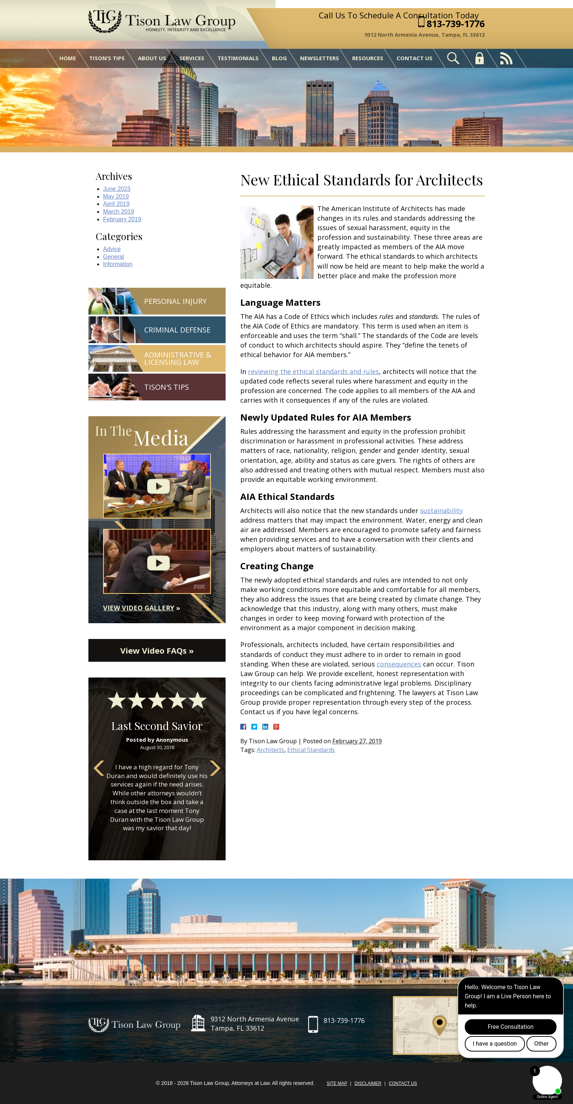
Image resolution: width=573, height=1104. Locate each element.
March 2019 (118, 211)
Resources (367, 58)
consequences (399, 664)
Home (67, 58)
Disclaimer (367, 1083)
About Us (152, 58)
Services (191, 58)
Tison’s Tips (107, 58)
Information (117, 264)
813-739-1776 (456, 23)
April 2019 (116, 204)
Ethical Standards (311, 750)
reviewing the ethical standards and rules (313, 371)
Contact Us (415, 58)
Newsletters (319, 58)
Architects (270, 750)
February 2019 (122, 219)
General (113, 257)
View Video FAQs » (157, 650)
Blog (279, 58)
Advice (112, 249)
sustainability (441, 510)
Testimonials (238, 58)
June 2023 (117, 189)
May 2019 (116, 196)
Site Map (336, 1083)
